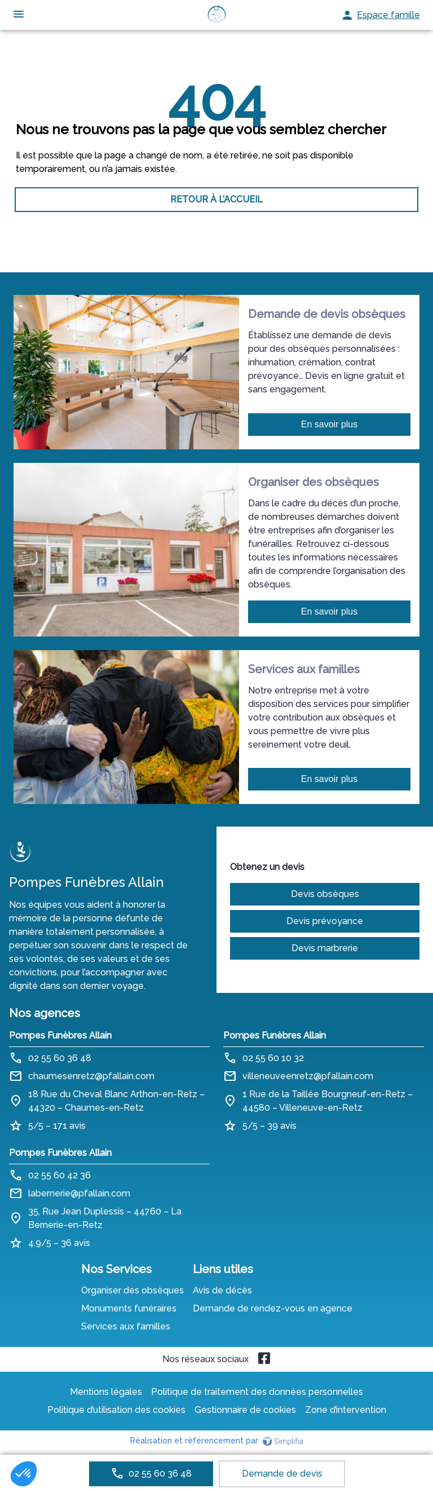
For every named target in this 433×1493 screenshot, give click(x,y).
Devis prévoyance (324, 921)
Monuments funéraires (128, 1308)
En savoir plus (329, 424)
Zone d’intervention (345, 1409)
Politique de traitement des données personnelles (257, 1391)
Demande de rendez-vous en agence (272, 1308)
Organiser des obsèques (132, 1290)
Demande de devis (282, 1473)
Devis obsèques (325, 894)
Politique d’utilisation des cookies (116, 1409)
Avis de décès (222, 1290)
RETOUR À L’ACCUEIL (216, 199)
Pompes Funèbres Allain (60, 1035)
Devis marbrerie (324, 948)
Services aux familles (125, 1326)
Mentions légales (106, 1391)
